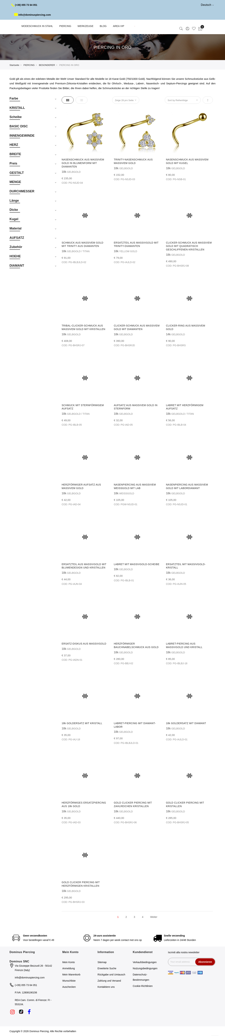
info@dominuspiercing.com (32, 14)
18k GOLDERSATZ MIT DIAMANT (186, 723)
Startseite (14, 65)
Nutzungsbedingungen (145, 968)
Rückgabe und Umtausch (111, 974)
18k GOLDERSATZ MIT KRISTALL (82, 723)
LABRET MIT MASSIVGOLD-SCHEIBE (136, 564)
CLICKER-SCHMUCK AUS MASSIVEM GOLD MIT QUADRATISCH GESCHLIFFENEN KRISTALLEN (189, 246)
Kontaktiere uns (106, 986)
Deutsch (207, 4)
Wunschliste (69, 980)
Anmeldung (68, 968)
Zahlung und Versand (109, 980)
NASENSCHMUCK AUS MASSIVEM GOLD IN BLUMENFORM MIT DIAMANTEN (83, 163)
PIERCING (29, 65)
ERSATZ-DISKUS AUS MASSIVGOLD (84, 643)
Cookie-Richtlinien (143, 986)
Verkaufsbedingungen (145, 962)
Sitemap (102, 962)
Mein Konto (68, 962)
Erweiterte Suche (107, 968)
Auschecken (69, 986)
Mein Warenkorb (71, 974)
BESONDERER (47, 65)
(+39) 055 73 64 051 (24, 5)
